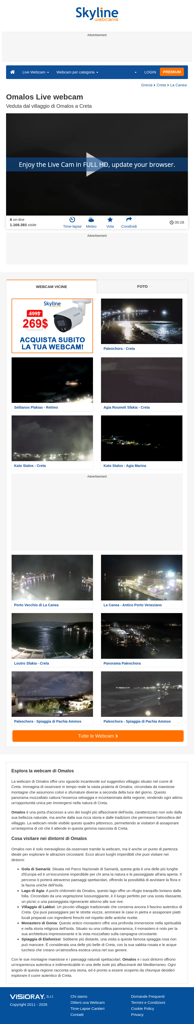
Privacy (137, 1014)
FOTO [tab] (142, 286)
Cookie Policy (142, 1008)
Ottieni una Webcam (87, 1002)
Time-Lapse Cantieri (87, 1008)
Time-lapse (72, 222)
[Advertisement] (96, 50)
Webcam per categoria (77, 72)
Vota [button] (110, 222)
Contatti (77, 1014)
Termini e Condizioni (148, 1002)
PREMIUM (172, 72)
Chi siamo (78, 996)
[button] (132, 72)
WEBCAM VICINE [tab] (51, 286)
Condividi (129, 222)
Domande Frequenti (148, 996)
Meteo (91, 222)
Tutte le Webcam (98, 736)
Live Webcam (35, 72)
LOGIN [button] (150, 72)
